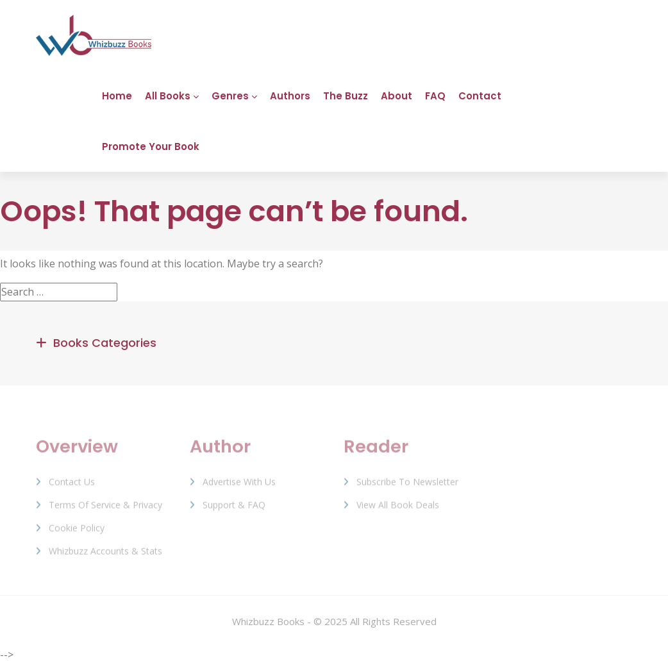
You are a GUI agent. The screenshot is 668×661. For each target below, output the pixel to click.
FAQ (435, 96)
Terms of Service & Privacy (105, 509)
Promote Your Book (150, 146)
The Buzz (345, 96)
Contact (479, 96)
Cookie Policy (76, 532)
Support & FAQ (234, 509)
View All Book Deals (397, 509)
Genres (230, 96)
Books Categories (104, 343)
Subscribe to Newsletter (407, 486)
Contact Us (72, 486)
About (396, 96)
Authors (290, 96)
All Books (167, 96)
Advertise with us (239, 486)
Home (117, 96)
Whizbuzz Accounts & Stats (105, 555)
